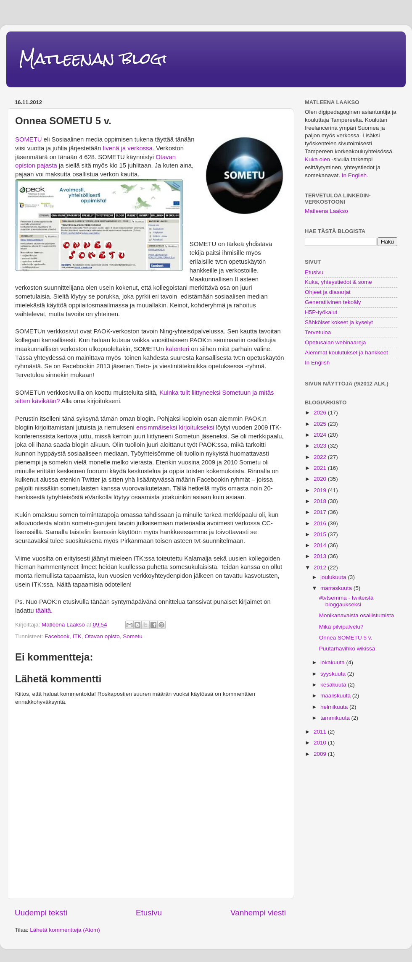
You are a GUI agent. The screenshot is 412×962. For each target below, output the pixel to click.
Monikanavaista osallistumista (356, 615)
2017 (321, 512)
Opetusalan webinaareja (335, 342)
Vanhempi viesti (258, 912)
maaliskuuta (336, 695)
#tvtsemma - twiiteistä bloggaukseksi (346, 601)
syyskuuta (333, 674)
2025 (321, 424)
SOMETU (28, 139)
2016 (321, 523)
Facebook (57, 636)
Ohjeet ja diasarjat (328, 292)
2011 (321, 732)
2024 (321, 435)
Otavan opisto (102, 636)
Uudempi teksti (41, 912)
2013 (321, 556)
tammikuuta (335, 718)
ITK (77, 636)
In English (354, 175)
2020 (321, 479)
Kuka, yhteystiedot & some (338, 282)
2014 (321, 545)
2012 (321, 567)
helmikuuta (334, 707)
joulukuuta (334, 577)
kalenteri (177, 349)
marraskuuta (337, 588)
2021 (321, 468)
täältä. (44, 610)
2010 (321, 742)
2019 (321, 490)
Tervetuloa (318, 332)
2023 (321, 446)
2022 (321, 457)
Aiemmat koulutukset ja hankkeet (346, 352)
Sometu (133, 636)
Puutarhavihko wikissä (347, 648)
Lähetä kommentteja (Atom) (65, 930)
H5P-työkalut (321, 312)
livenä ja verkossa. (128, 148)
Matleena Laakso (326, 211)
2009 (321, 754)
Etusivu (149, 912)
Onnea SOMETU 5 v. (345, 637)
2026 (321, 412)
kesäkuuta (334, 685)
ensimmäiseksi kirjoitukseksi (175, 427)
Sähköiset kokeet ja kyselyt (339, 322)
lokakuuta (333, 662)
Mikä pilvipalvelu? (341, 627)
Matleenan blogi (93, 58)
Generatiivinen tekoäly (333, 302)
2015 (321, 534)
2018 (321, 501)
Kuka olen (317, 159)
